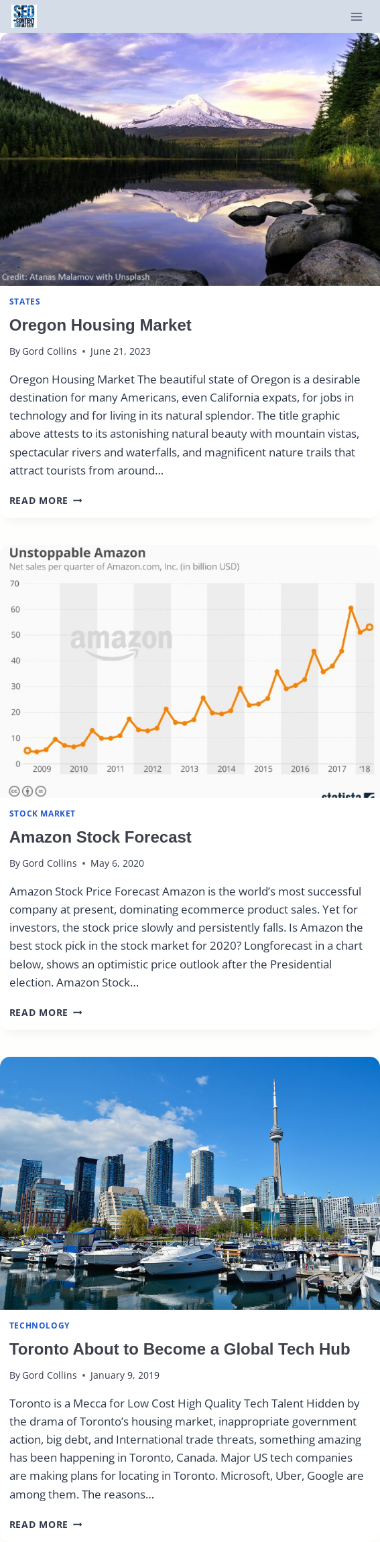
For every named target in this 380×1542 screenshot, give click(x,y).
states (25, 301)
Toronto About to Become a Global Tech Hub (180, 1349)
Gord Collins (49, 351)
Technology (39, 1325)
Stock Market (42, 813)
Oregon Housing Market (100, 325)
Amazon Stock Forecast (100, 837)
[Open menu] (356, 16)
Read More (45, 500)
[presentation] (190, 159)
